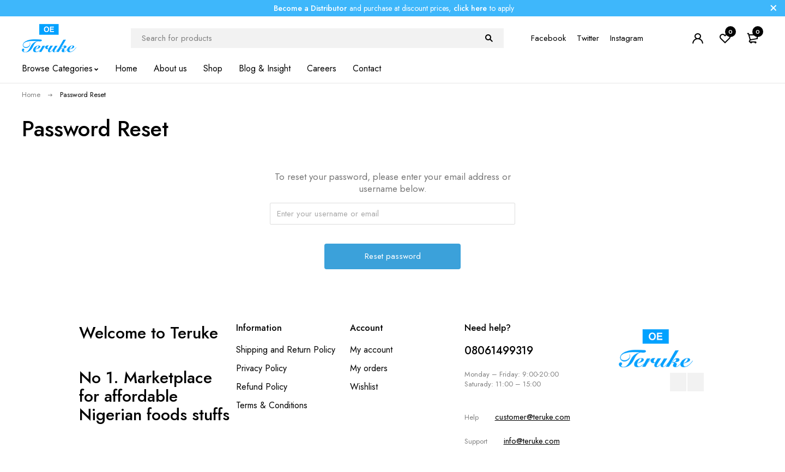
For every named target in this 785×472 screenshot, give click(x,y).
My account (371, 349)
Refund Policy (261, 386)
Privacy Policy (261, 368)
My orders (369, 368)
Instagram (626, 38)
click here (470, 8)
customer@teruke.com (532, 417)
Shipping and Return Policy (285, 349)
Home (31, 94)
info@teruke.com (532, 441)
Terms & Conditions (271, 405)
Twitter (588, 38)
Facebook (548, 38)
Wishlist (364, 386)
